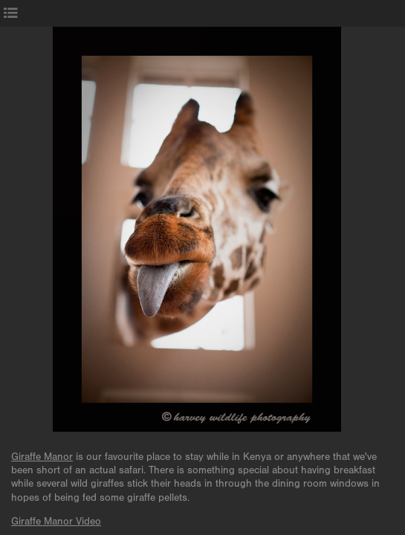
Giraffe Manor (42, 457)
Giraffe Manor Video (56, 522)
